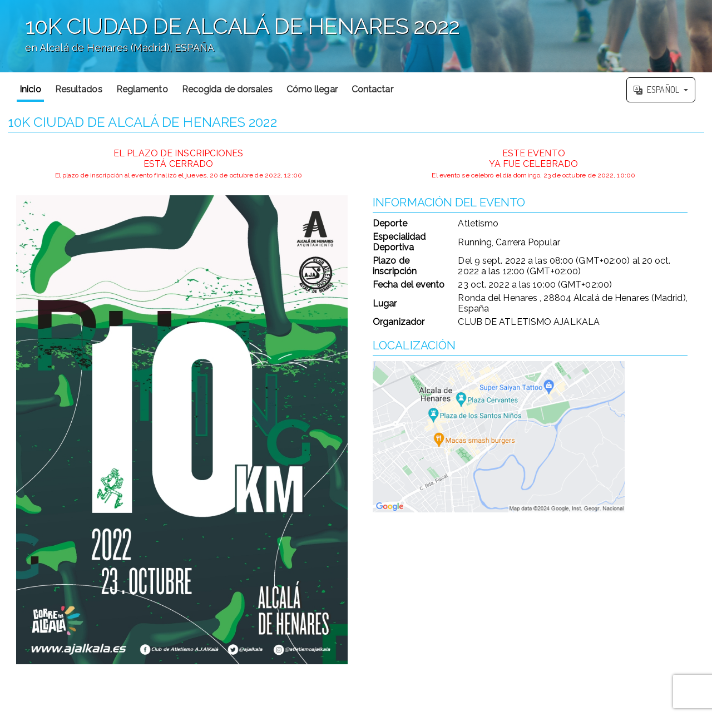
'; (356, 36)
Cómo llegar (312, 89)
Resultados (78, 89)
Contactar (372, 89)
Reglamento (142, 89)
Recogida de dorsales (227, 89)
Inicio (30, 89)
